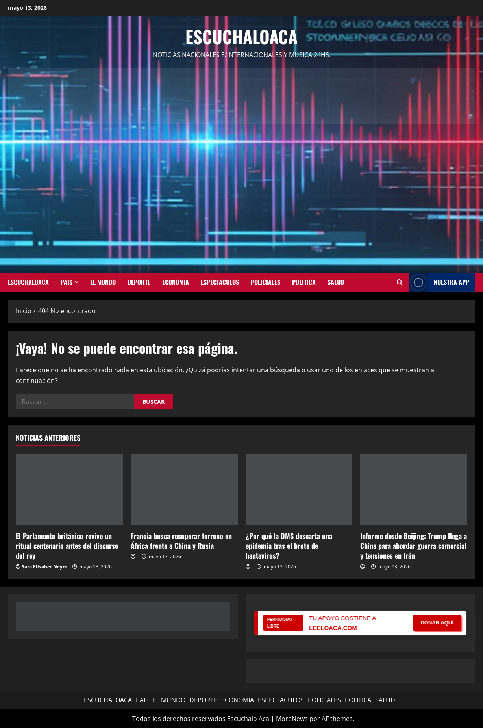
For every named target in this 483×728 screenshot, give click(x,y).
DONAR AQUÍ (436, 623)
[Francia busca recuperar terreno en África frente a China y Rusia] (184, 489)
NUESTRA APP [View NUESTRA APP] (439, 282)
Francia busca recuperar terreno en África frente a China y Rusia (181, 541)
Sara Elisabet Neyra (44, 566)
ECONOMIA (175, 282)
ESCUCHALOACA (28, 282)
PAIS (66, 282)
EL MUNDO (103, 282)
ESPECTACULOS (220, 282)
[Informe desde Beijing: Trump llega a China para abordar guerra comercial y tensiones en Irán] (413, 489)
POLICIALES (265, 282)
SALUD (336, 282)
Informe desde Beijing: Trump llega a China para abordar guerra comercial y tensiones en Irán (413, 546)
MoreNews (292, 718)
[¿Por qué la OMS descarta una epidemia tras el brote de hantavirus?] (299, 489)
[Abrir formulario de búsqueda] (400, 282)
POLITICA (304, 282)
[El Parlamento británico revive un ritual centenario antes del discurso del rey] (69, 489)
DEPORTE (139, 282)
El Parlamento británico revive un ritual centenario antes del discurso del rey (67, 546)
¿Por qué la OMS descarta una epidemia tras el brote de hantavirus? (289, 546)
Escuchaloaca (241, 36)
